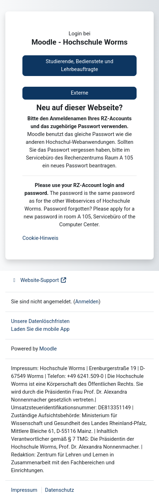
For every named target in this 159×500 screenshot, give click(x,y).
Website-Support (39, 280)
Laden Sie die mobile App (40, 329)
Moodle (48, 348)
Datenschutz (59, 490)
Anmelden (87, 301)
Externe (79, 93)
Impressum (24, 490)
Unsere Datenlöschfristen (40, 321)
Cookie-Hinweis (40, 238)
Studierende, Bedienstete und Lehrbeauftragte (79, 65)
